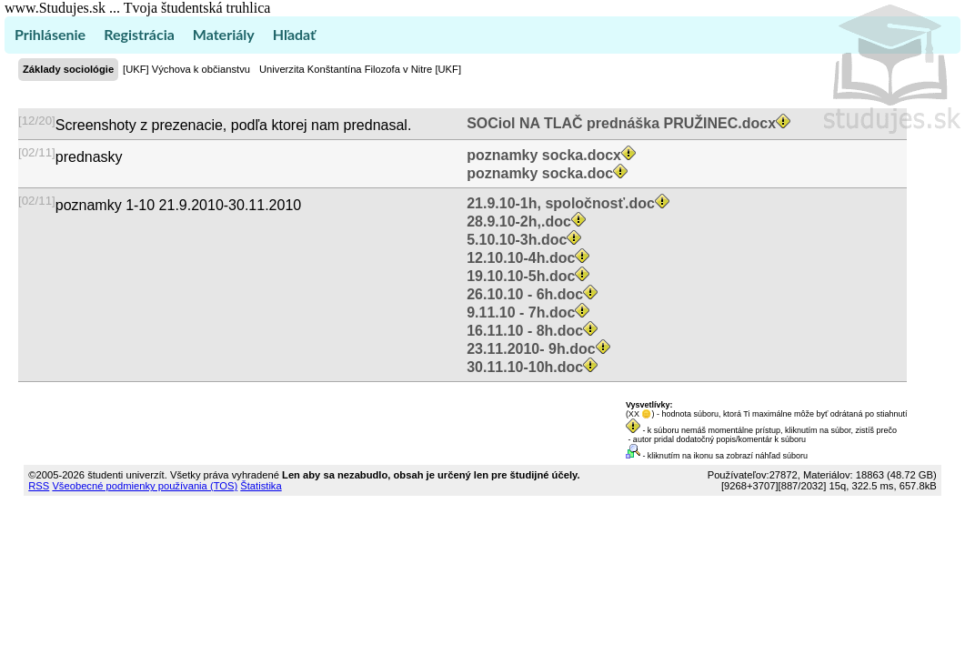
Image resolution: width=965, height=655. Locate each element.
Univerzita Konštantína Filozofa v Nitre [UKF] (360, 69)
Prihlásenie (50, 34)
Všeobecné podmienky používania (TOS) (144, 485)
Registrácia (139, 34)
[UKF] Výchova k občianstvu (186, 69)
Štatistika (260, 485)
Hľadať (294, 34)
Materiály (224, 34)
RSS (38, 485)
